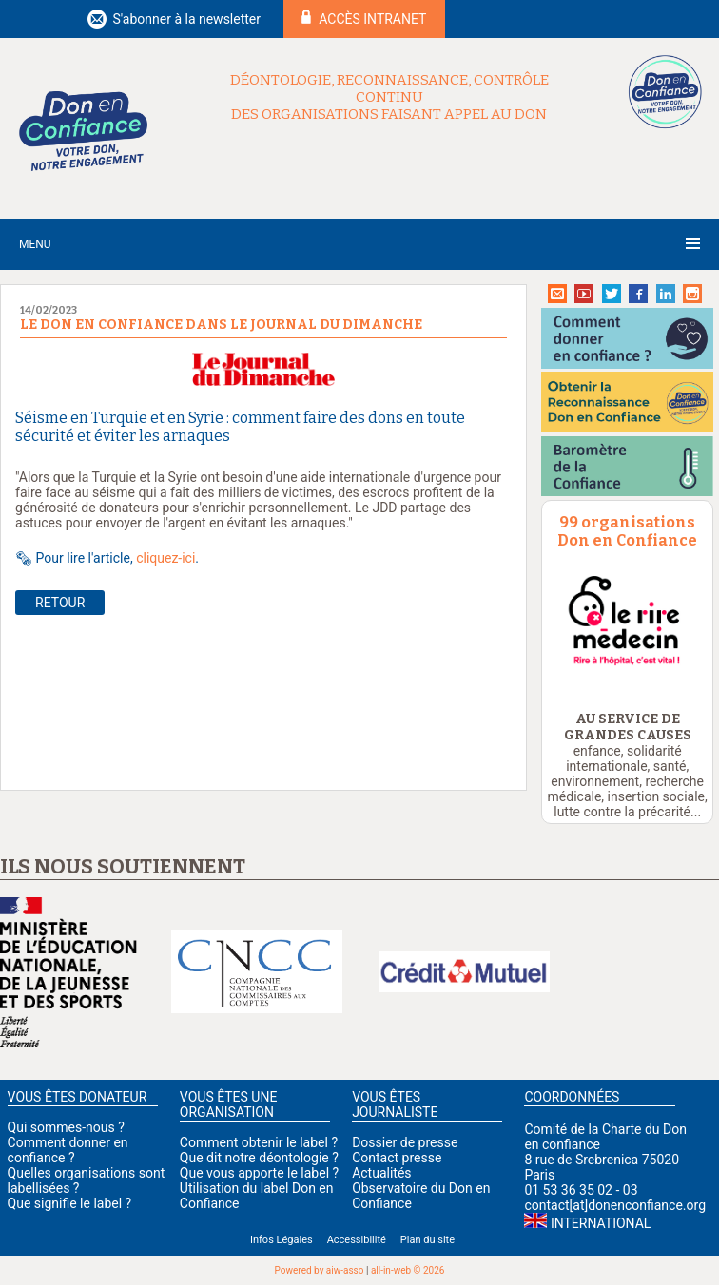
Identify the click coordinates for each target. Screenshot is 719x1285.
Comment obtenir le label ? (259, 1142)
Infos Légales (281, 1240)
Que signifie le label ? (70, 1203)
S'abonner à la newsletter (186, 19)
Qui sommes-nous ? (66, 1127)
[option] (627, 621)
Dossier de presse (404, 1142)
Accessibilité (356, 1240)
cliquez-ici (165, 558)
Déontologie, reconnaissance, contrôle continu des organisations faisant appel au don (389, 97)
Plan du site (427, 1240)
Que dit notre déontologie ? (259, 1157)
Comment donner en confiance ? (68, 1150)
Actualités (381, 1172)
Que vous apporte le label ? (259, 1172)
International (601, 1223)
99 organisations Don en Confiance (627, 531)
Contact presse (396, 1157)
